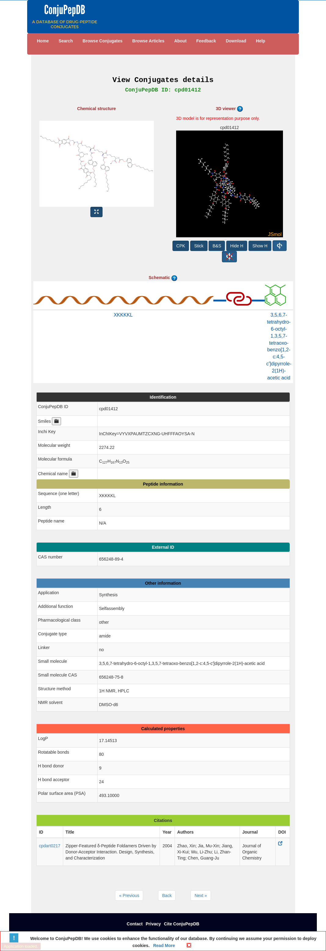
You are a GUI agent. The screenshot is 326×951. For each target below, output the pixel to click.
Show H (259, 245)
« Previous (129, 895)
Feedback (206, 40)
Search (66, 40)
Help (260, 40)
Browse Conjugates (103, 40)
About (180, 40)
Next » (200, 895)
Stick (198, 245)
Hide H (236, 245)
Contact (135, 923)
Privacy (153, 923)
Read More (163, 945)
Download (236, 40)
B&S (216, 245)
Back (167, 895)
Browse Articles (148, 40)
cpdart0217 (49, 845)
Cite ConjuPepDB (181, 923)
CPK (180, 245)
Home (43, 40)
